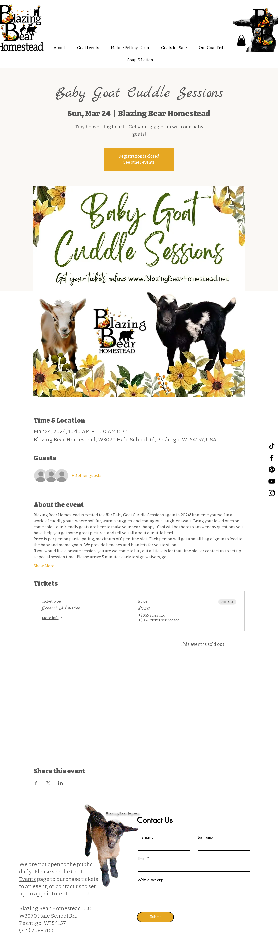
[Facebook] (272, 458)
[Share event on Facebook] (36, 783)
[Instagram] (272, 493)
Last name (205, 837)
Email (142, 858)
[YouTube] (272, 481)
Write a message (151, 880)
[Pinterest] (272, 469)
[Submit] (155, 917)
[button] (241, 40)
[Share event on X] (48, 783)
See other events (139, 162)
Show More (44, 566)
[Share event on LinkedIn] (60, 783)
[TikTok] (272, 446)
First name (145, 837)
